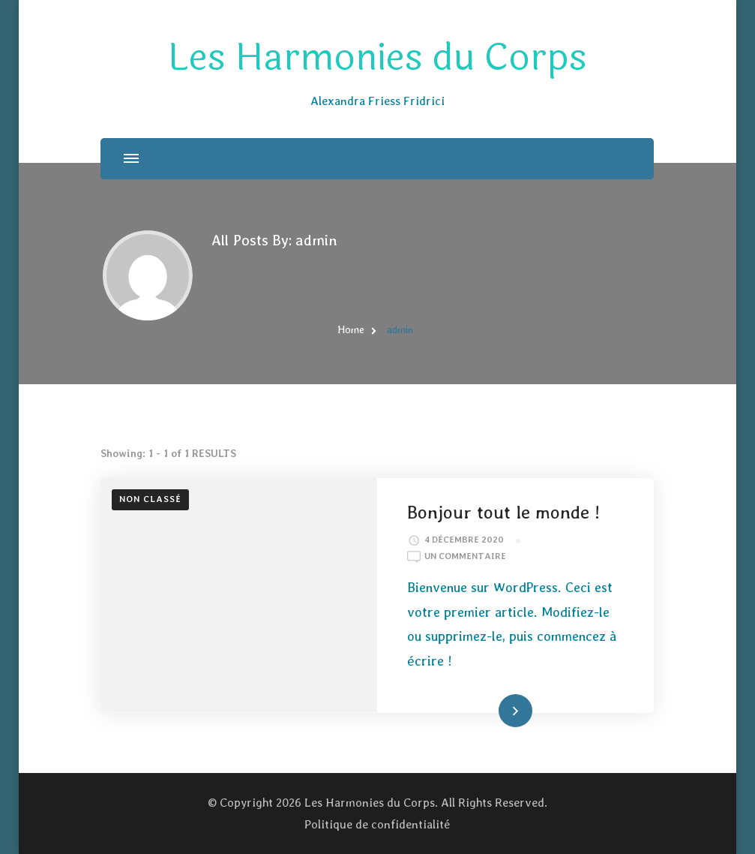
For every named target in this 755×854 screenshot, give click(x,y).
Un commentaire (465, 557)
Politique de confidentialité (377, 824)
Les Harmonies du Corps (377, 57)
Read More (492, 710)
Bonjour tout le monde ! (503, 512)
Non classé (150, 499)
